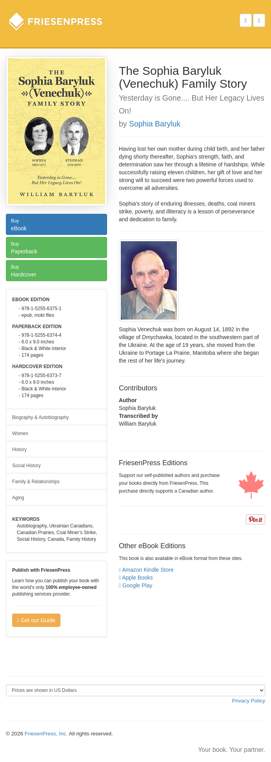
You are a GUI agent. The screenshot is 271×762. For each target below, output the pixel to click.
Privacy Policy (248, 701)
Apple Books (136, 577)
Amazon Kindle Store (146, 570)
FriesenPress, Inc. (46, 734)
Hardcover (56, 270)
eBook (56, 224)
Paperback (56, 247)
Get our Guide (36, 620)
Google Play (135, 585)
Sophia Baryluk (154, 123)
